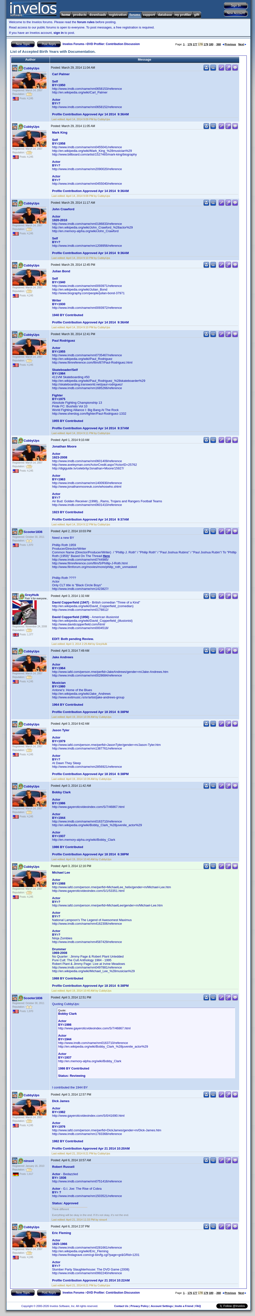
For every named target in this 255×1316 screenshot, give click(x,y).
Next (242, 44)
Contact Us (121, 1306)
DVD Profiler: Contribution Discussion (113, 44)
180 (211, 44)
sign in (59, 33)
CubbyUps (31, 68)
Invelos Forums (73, 44)
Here (106, 556)
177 (195, 44)
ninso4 (29, 1161)
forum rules (86, 22)
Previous (229, 44)
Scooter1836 (33, 532)
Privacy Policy (139, 1306)
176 (190, 44)
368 (218, 44)
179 (206, 44)
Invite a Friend (184, 1306)
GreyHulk (32, 595)
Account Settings (162, 1306)
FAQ (198, 1306)
